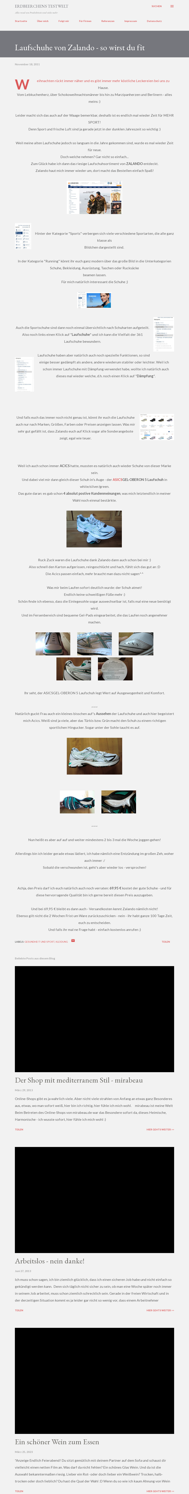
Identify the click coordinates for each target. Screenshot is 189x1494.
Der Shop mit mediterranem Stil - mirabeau (79, 1080)
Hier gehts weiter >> (160, 1129)
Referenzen (107, 21)
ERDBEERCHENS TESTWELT (41, 6)
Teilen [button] (166, 941)
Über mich (42, 21)
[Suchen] (157, 6)
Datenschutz (154, 21)
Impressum (130, 21)
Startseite (21, 21)
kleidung (62, 941)
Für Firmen (85, 21)
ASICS (117, 479)
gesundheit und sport (40, 941)
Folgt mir (63, 21)
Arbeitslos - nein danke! (49, 1261)
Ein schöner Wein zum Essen (57, 1441)
